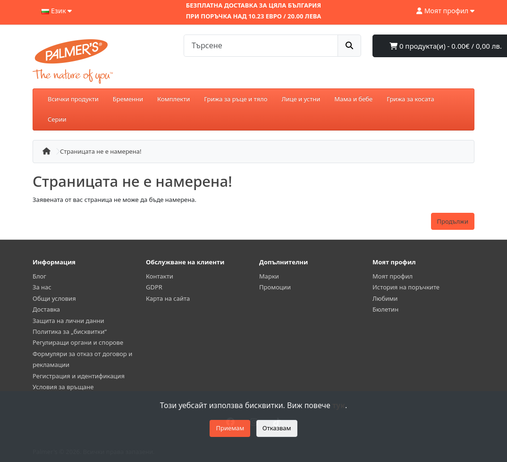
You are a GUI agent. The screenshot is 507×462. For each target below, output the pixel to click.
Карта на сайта (168, 298)
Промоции (275, 287)
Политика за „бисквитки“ (70, 331)
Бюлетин (385, 309)
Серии (57, 119)
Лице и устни (300, 99)
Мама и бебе (353, 99)
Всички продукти (73, 99)
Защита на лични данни (68, 320)
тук (338, 405)
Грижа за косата (410, 99)
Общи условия (54, 298)
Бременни (128, 99)
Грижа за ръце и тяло (235, 99)
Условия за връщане (63, 387)
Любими (384, 298)
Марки (269, 276)
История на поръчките (405, 287)
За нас (42, 287)
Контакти (159, 276)
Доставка (46, 309)
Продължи (452, 221)
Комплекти (173, 99)
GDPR (154, 287)
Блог (39, 276)
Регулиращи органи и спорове (78, 342)
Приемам (230, 428)
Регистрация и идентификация (79, 376)
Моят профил (392, 276)
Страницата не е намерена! (100, 151)
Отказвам (276, 428)
